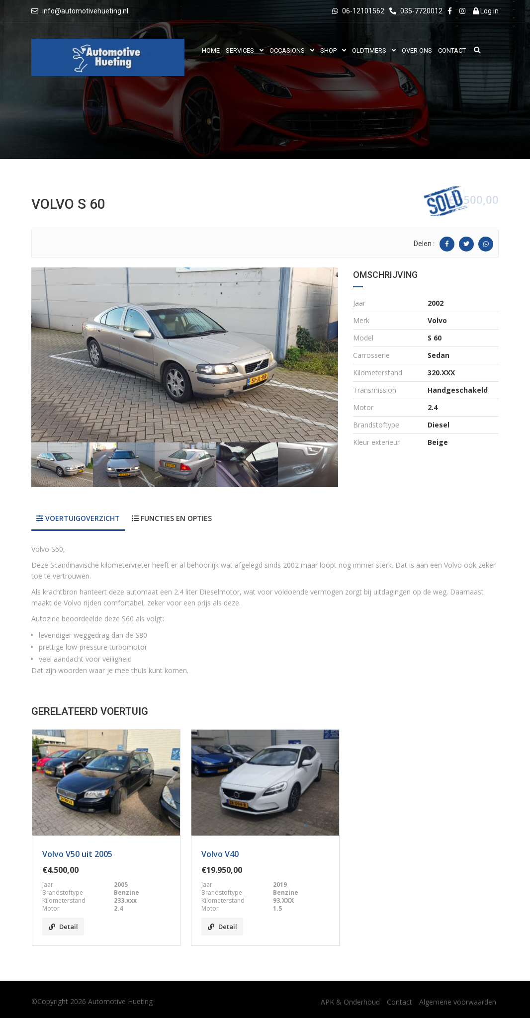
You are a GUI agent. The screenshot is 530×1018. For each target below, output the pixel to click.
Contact (399, 1002)
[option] (184, 354)
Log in (486, 11)
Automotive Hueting (120, 1001)
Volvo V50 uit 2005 (77, 853)
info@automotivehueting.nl (85, 11)
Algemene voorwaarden (457, 1002)
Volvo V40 (220, 853)
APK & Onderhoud (350, 1002)
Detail (63, 926)
